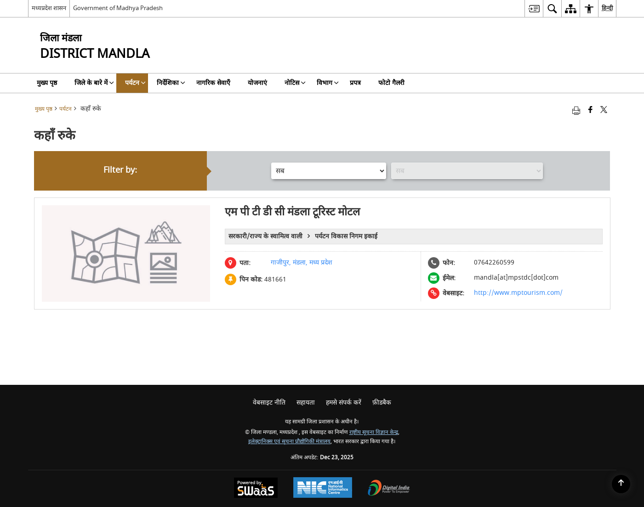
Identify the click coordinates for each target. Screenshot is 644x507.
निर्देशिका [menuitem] (171, 83)
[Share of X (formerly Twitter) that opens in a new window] (604, 110)
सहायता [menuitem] (305, 402)
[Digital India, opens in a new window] (389, 489)
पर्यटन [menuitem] (135, 83)
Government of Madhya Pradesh (118, 8)
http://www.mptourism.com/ (517, 293)
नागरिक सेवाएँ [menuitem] (213, 83)
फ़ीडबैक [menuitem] (381, 402)
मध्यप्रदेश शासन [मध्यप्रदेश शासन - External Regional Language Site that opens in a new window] (49, 8)
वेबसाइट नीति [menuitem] (269, 402)
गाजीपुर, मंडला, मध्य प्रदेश (301, 262)
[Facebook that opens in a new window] (590, 110)
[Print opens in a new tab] (576, 110)
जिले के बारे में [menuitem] (94, 83)
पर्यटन (65, 109)
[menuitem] (533, 8)
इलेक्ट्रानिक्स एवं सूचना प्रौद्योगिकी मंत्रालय (289, 441)
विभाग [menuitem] (328, 83)
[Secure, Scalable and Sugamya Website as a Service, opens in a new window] (256, 489)
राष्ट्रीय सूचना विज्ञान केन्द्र (373, 432)
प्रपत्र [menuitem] (355, 83)
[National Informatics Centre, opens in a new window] (322, 488)
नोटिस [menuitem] (295, 83)
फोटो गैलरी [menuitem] (391, 83)
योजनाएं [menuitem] (257, 83)
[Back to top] (621, 484)
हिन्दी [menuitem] (607, 8)
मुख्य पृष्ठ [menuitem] (47, 83)
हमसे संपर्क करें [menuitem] (343, 402)
